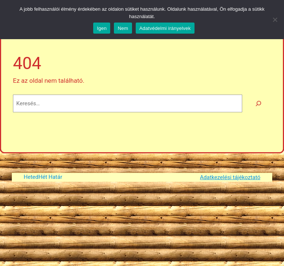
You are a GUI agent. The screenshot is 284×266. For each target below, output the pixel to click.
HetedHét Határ (43, 177)
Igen (101, 28)
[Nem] (274, 19)
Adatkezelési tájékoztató (230, 177)
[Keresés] (258, 103)
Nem (123, 28)
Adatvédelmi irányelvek (165, 28)
